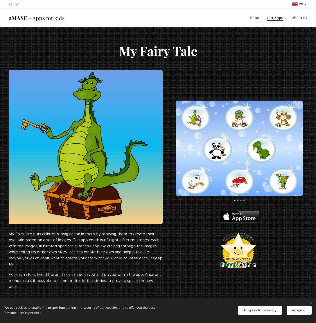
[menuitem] (256, 17)
